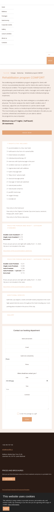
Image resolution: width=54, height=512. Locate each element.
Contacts (4, 42)
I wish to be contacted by (27, 356)
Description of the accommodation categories (17, 251)
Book (50, 60)
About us (4, 38)
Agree (6, 509)
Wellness (4, 11)
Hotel (3, 7)
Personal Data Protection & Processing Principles (15, 489)
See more (8, 479)
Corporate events (7, 25)
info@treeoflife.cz (7, 449)
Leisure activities (6, 34)
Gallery (4, 29)
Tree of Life (6, 73)
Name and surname (27, 338)
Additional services (14, 295)
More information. (13, 504)
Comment (27, 394)
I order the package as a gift (28, 414)
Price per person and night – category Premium (26, 259)
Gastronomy (5, 20)
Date (27, 377)
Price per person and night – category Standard (22, 226)
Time (27, 386)
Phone (27, 364)
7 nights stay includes (15, 143)
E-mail (27, 347)
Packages (4, 16)
